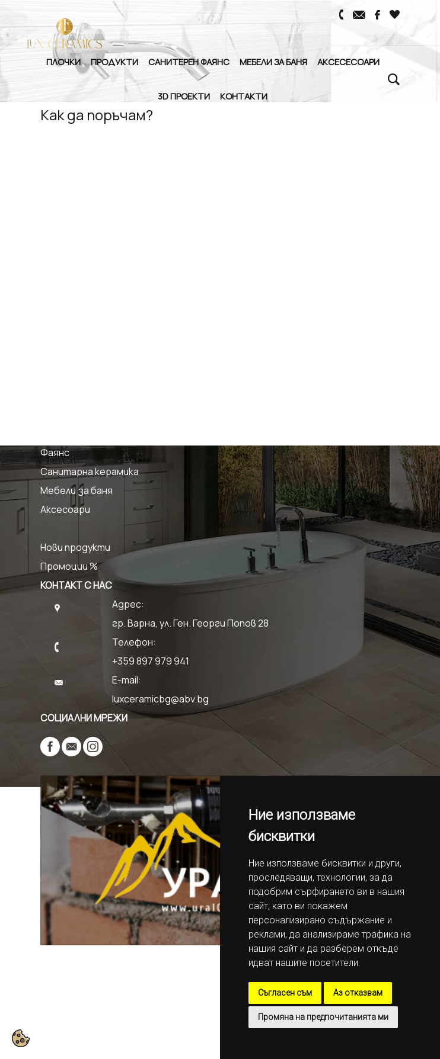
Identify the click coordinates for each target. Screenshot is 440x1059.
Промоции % (69, 566)
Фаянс (54, 452)
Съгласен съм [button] (285, 992)
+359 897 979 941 (150, 661)
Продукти (114, 62)
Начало (56, 225)
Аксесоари (65, 509)
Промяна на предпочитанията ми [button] (323, 1017)
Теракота (63, 433)
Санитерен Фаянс (188, 62)
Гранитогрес (71, 414)
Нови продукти (75, 547)
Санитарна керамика (89, 471)
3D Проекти (184, 96)
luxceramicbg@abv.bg (160, 698)
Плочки (63, 62)
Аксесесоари (348, 62)
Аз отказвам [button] (357, 992)
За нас (54, 244)
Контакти (243, 96)
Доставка (63, 357)
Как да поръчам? (78, 338)
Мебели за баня (273, 62)
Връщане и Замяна (83, 376)
